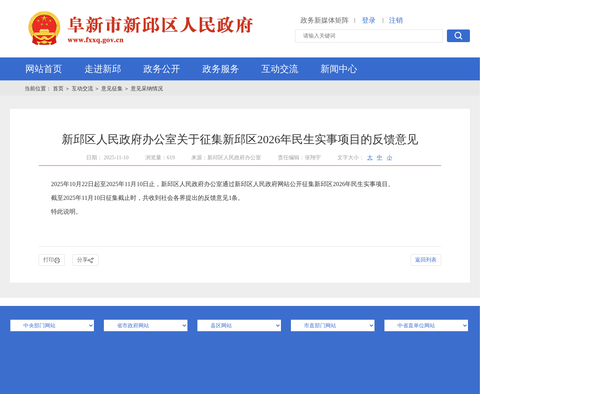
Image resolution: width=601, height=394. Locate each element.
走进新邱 (102, 69)
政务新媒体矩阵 (324, 20)
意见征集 (112, 89)
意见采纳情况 (147, 89)
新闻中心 (338, 69)
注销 (396, 20)
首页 (59, 89)
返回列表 (426, 260)
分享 (85, 260)
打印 (51, 260)
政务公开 (161, 69)
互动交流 (279, 69)
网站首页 (43, 69)
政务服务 (220, 69)
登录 (369, 20)
